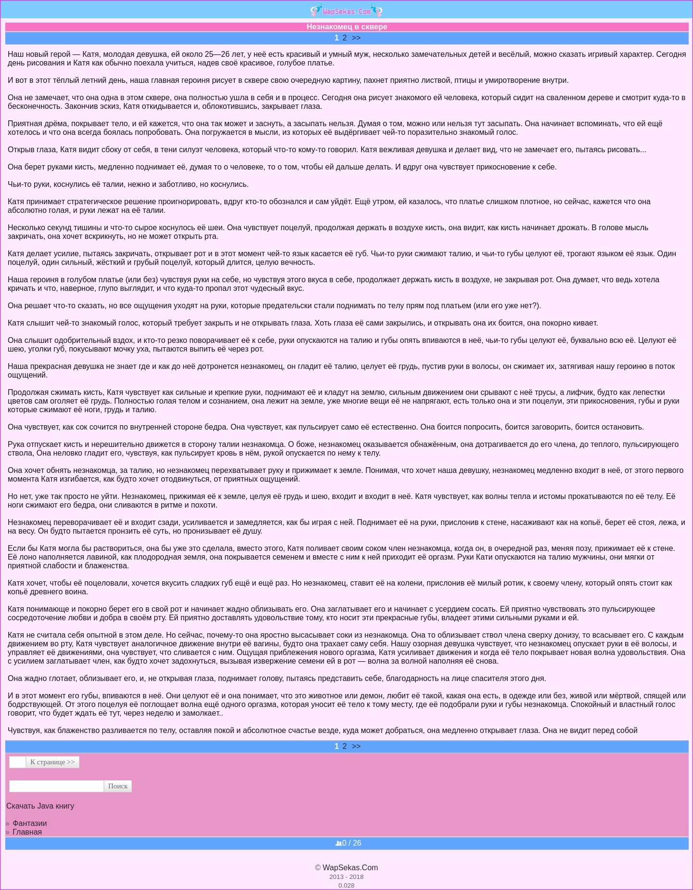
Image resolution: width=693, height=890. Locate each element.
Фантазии (30, 823)
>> (356, 38)
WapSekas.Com (350, 868)
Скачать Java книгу (40, 806)
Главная (27, 832)
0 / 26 (348, 843)
